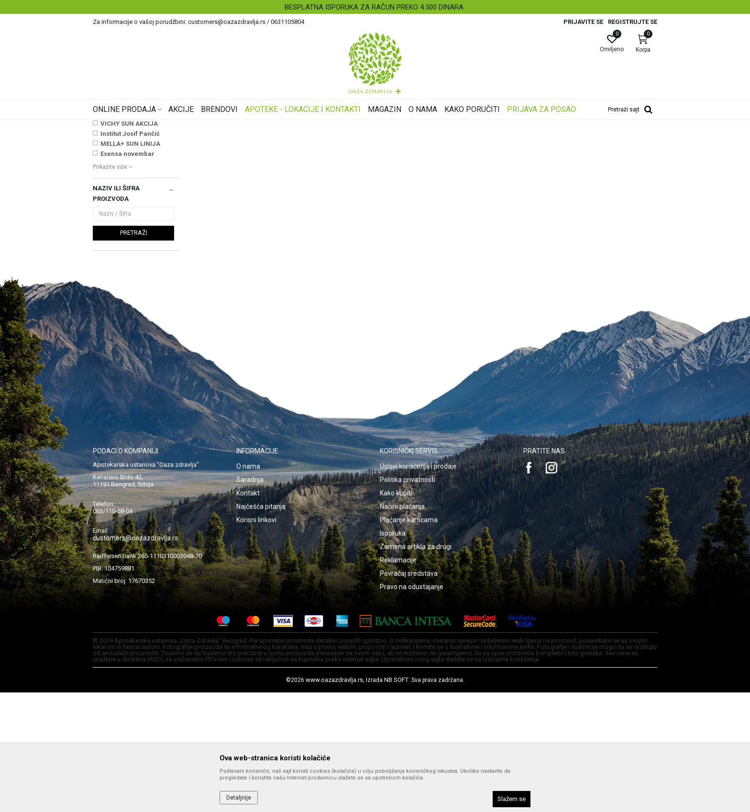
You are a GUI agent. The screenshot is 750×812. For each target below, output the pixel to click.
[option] (375, 7)
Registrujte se (632, 21)
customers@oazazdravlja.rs (135, 657)
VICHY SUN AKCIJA (129, 243)
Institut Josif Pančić (130, 253)
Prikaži (535, 140)
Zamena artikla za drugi (416, 666)
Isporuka (393, 653)
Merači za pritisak (120, 171)
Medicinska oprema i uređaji (363, 125)
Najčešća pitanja (261, 626)
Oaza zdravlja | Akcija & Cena (131, 125)
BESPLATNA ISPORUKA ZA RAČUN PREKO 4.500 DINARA (374, 7)
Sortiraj (452, 140)
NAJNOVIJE (118, 233)
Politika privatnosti (407, 599)
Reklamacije (398, 679)
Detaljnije (238, 797)
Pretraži (133, 352)
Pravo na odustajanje (411, 706)
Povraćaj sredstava (409, 693)
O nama (248, 586)
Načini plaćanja (402, 626)
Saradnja (250, 599)
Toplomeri (110, 180)
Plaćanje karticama (409, 639)
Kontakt (248, 612)
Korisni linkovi (256, 639)
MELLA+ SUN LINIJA (130, 263)
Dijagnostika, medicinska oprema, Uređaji (264, 125)
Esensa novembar (127, 273)
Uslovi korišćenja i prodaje (418, 586)
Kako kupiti (396, 612)
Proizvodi (189, 125)
